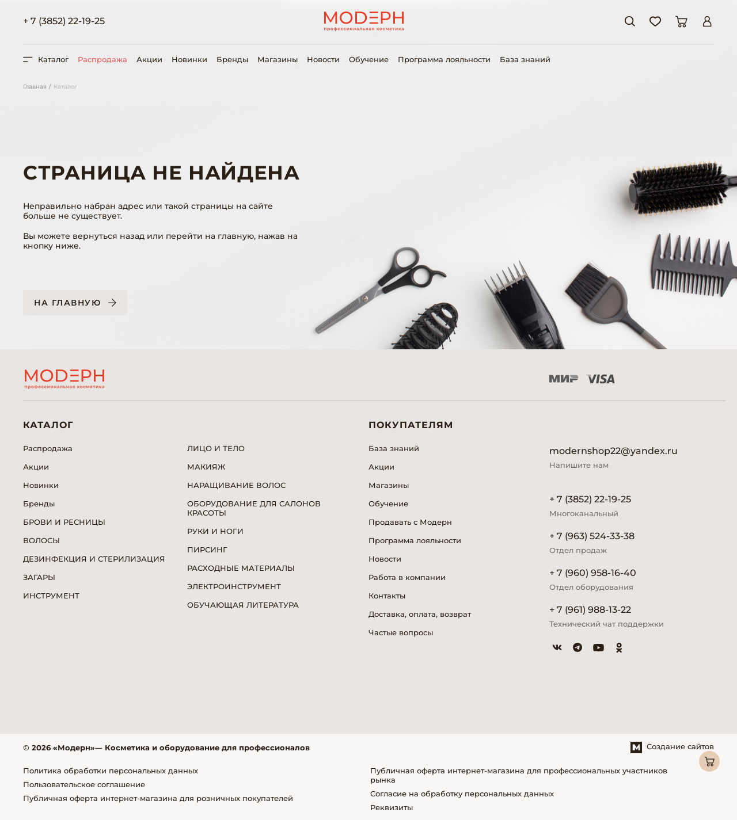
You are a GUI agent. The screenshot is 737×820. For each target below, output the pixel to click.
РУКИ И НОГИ (215, 531)
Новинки (189, 59)
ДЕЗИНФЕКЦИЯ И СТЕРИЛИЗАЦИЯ (94, 558)
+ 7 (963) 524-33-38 (592, 536)
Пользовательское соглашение (84, 784)
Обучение (369, 59)
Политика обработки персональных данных (110, 770)
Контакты (386, 595)
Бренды (232, 59)
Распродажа (102, 59)
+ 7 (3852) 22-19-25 (64, 21)
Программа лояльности (444, 59)
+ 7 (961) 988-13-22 (590, 609)
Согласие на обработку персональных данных (462, 793)
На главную (67, 303)
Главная (35, 86)
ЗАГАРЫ (39, 577)
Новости (323, 59)
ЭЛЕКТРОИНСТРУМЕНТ (234, 586)
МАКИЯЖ (206, 466)
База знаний (525, 59)
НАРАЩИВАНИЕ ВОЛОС (236, 485)
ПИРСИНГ (207, 549)
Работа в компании (407, 577)
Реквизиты (391, 807)
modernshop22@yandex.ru (613, 450)
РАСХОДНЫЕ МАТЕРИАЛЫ (241, 568)
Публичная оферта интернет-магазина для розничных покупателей (158, 798)
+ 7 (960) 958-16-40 (592, 572)
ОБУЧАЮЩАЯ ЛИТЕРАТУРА (243, 604)
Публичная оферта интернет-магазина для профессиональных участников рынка (518, 775)
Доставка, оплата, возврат (419, 614)
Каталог (65, 86)
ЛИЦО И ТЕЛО (216, 448)
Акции (149, 59)
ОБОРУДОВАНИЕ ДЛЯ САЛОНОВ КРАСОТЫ (254, 508)
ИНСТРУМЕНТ (51, 595)
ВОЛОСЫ (41, 540)
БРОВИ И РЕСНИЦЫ (64, 522)
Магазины (277, 59)
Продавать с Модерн (410, 522)
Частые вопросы (400, 632)
